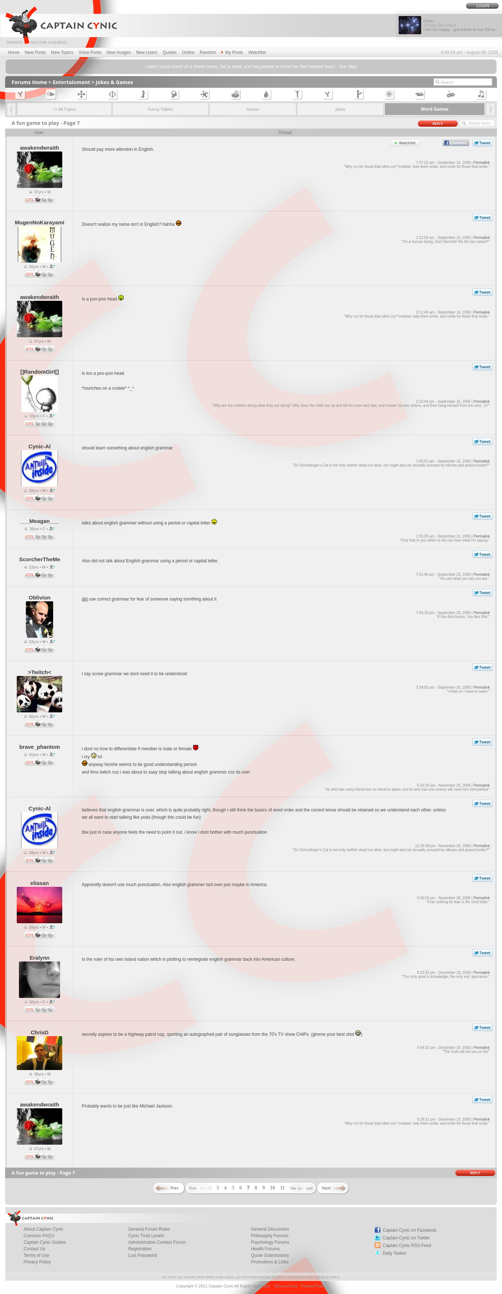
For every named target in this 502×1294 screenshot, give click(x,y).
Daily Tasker (394, 1253)
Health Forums (265, 1248)
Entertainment (71, 82)
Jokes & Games (114, 82)
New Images (119, 52)
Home (14, 52)
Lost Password (142, 1255)
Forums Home (29, 82)
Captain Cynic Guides (45, 1242)
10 (272, 1188)
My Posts (232, 52)
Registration (139, 1248)
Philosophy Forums (269, 1235)
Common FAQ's (39, 1235)
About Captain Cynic (43, 1229)
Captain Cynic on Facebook (409, 1230)
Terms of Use (37, 1255)
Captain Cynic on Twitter (406, 1237)
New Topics (62, 52)
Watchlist (257, 52)
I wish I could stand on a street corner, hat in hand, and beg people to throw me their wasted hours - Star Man (251, 66)
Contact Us (34, 1248)
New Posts (35, 52)
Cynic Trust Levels (146, 1235)
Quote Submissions (270, 1255)
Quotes (170, 52)
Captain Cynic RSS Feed (407, 1245)
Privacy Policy (37, 1261)
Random (208, 52)
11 (282, 1188)
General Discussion (270, 1229)
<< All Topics (64, 109)
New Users (147, 52)
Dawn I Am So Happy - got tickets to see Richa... (460, 25)
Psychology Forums (270, 1242)
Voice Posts (90, 52)
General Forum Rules (149, 1229)
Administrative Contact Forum (157, 1242)
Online (188, 52)
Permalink (482, 163)
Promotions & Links (269, 1261)
